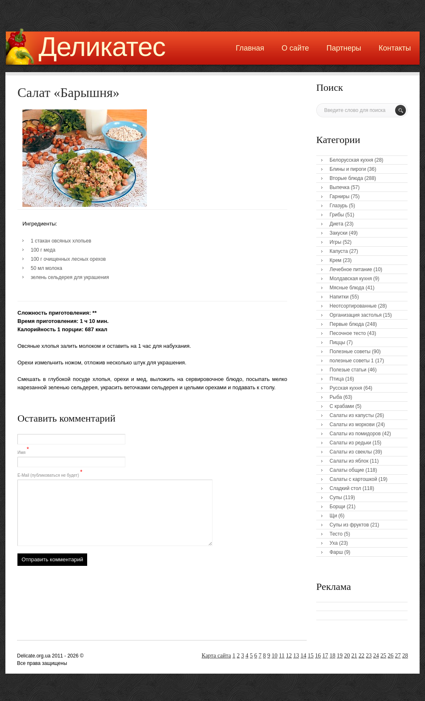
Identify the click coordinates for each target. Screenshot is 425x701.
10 (275, 655)
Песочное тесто (348, 333)
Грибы (337, 215)
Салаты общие (347, 470)
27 (398, 655)
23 (369, 655)
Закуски (338, 233)
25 (383, 655)
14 (303, 655)
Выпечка (339, 187)
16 (318, 655)
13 (296, 655)
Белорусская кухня (351, 160)
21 (354, 655)
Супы (336, 497)
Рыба (336, 397)
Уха (334, 543)
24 (376, 655)
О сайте (295, 48)
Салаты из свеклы (351, 452)
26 (390, 655)
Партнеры (344, 48)
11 (281, 655)
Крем (336, 260)
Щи (333, 516)
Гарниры (339, 196)
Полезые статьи (348, 370)
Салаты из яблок (349, 461)
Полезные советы (350, 351)
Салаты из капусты (352, 415)
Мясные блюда (347, 288)
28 (405, 655)
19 (340, 655)
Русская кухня (346, 388)
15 (311, 655)
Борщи (337, 506)
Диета (336, 224)
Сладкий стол (345, 488)
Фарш (336, 552)
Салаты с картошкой (353, 479)
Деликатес (102, 47)
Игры (335, 242)
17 (325, 655)
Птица (337, 379)
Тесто (336, 534)
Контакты (395, 48)
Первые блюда (347, 324)
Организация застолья (355, 315)
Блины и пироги (348, 169)
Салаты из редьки (350, 443)
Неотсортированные (353, 306)
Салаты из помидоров (355, 434)
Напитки (339, 297)
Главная (250, 48)
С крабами (342, 406)
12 (289, 655)
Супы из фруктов (349, 525)
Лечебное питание (351, 269)
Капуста (339, 251)
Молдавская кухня (351, 278)
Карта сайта (216, 655)
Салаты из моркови (352, 424)
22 (361, 655)
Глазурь (339, 206)
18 (332, 655)
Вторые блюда (346, 178)
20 (347, 655)
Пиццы (337, 342)
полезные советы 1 (352, 361)
